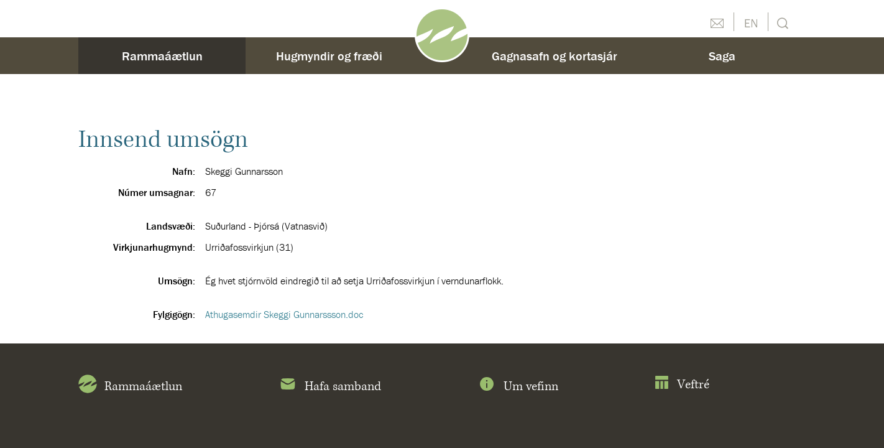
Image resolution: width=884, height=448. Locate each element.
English (751, 21)
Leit (781, 22)
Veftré (681, 385)
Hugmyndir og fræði (329, 55)
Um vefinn (517, 386)
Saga (722, 55)
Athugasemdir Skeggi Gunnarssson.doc (284, 314)
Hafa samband (330, 386)
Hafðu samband (717, 21)
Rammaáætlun (162, 55)
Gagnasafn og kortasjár (554, 55)
